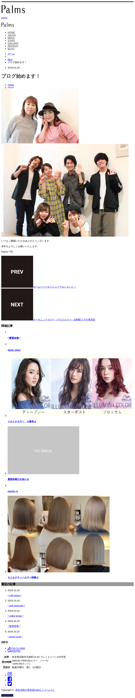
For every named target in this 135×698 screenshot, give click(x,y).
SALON (12, 35)
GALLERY (13, 43)
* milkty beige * (15, 616)
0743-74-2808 (16, 648)
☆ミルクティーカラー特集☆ (23, 577)
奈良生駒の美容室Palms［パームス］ (35, 690)
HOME (11, 32)
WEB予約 (14, 651)
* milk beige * (15, 595)
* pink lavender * (16, 605)
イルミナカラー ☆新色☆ (22, 421)
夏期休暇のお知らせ (18, 479)
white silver (14, 350)
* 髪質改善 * (14, 338)
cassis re (13, 491)
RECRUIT (13, 46)
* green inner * (15, 636)
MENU (11, 37)
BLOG (11, 48)
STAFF (11, 40)
